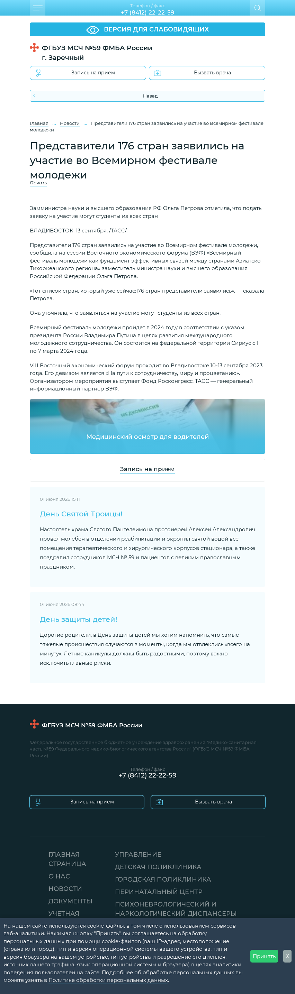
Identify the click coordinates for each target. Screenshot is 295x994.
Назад (95, 96)
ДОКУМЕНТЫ (70, 901)
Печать (38, 182)
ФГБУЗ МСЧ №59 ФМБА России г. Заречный (97, 52)
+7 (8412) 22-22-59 (147, 12)
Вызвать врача (192, 73)
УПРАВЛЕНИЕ (138, 854)
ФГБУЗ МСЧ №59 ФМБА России (92, 725)
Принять (264, 956)
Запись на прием (75, 73)
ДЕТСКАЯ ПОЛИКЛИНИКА (158, 867)
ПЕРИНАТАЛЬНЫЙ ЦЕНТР (159, 891)
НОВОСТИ (65, 888)
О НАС (59, 876)
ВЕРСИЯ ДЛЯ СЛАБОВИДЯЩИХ (147, 29)
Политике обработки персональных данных (108, 980)
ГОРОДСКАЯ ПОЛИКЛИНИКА (163, 879)
